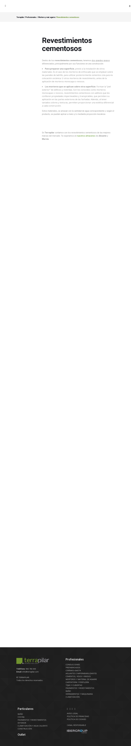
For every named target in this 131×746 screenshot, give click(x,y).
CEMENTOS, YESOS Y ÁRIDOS (78, 676)
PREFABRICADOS (73, 667)
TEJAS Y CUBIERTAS (74, 685)
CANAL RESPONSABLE (76, 725)
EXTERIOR (22, 723)
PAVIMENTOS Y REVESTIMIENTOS (80, 688)
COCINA (21, 717)
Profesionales (30, 17)
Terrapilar (20, 17)
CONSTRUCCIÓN (25, 728)
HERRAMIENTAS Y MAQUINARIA (79, 694)
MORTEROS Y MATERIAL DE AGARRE (81, 679)
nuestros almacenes (86, 136)
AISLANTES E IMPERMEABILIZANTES (81, 673)
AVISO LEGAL (72, 713)
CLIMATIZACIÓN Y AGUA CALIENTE (32, 726)
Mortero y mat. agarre (46, 17)
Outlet (21, 734)
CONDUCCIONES (73, 664)
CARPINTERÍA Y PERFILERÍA (77, 682)
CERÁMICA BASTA (73, 670)
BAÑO (68, 691)
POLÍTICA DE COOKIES (76, 719)
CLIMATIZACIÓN (73, 697)
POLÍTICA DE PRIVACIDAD (78, 716)
